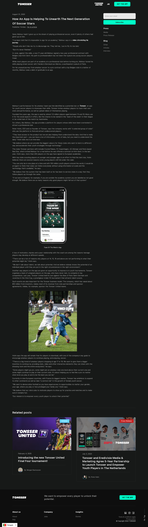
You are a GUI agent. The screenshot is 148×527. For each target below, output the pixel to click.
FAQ (13, 520)
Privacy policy (131, 519)
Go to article (32, 27)
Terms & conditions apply (127, 517)
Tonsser (83, 106)
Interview (106, 51)
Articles (106, 48)
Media (105, 32)
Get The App (122, 4)
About (14, 517)
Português (8, 525)
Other (105, 45)
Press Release (108, 35)
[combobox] (9, 525)
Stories (78, 517)
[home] (25, 4)
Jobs (46, 517)
